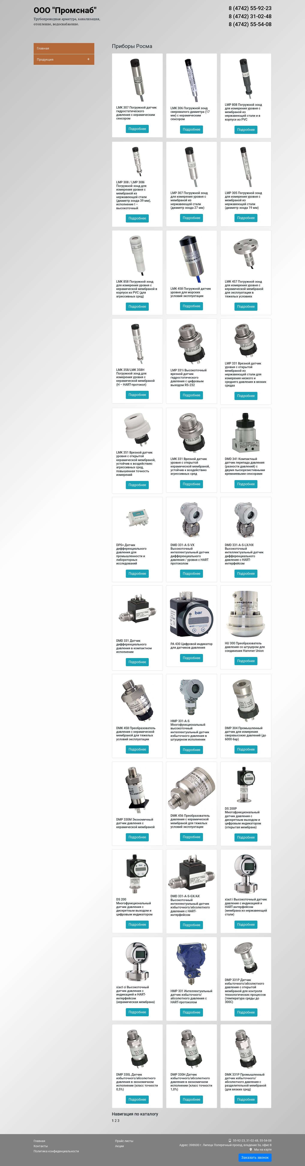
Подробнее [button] (137, 129)
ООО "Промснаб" (65, 10)
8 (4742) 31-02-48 (250, 16)
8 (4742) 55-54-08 (250, 24)
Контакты (41, 1146)
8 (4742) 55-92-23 (250, 8)
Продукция (63, 59)
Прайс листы (124, 1141)
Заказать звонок (255, 1158)
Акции (119, 1146)
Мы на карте (263, 1149)
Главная (43, 48)
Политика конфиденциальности (56, 1151)
